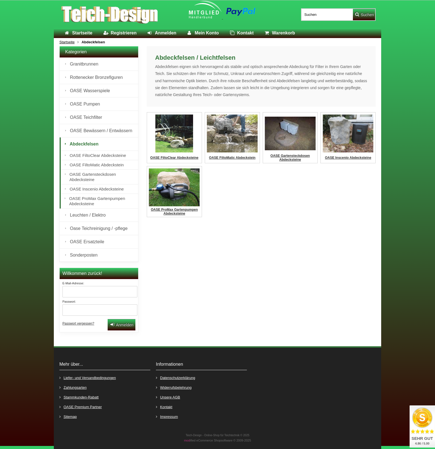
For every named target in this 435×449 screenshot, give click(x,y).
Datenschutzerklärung (175, 377)
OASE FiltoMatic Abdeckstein (97, 164)
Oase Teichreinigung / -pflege (99, 228)
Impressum (167, 416)
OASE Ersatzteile (87, 241)
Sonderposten (84, 255)
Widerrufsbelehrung (173, 387)
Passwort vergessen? (78, 323)
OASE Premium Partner (80, 406)
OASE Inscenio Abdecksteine (97, 189)
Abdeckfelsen (84, 144)
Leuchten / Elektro (88, 215)
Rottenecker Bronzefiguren (96, 77)
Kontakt (164, 406)
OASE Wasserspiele (90, 90)
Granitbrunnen (84, 64)
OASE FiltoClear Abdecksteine (98, 155)
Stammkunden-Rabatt (78, 397)
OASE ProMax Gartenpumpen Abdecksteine (97, 201)
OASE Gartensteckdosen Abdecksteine (92, 177)
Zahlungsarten (73, 387)
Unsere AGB (168, 397)
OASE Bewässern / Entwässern (101, 130)
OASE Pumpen (85, 104)
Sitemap (68, 416)
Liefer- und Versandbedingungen (87, 377)
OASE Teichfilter (86, 117)
